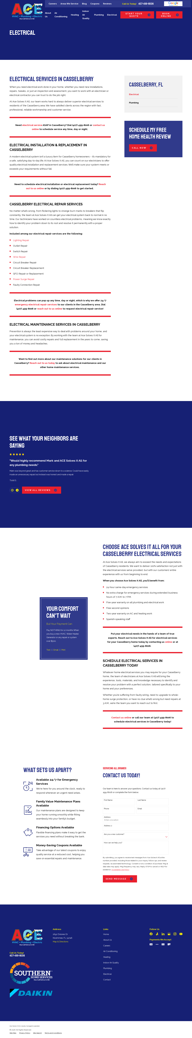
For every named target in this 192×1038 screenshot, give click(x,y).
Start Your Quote (138, 14)
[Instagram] (175, 913)
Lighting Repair (21, 240)
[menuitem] (153, 94)
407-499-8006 (146, 3)
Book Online (170, 14)
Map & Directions (60, 920)
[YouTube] (181, 913)
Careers (53, 3)
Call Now (143, 147)
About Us (107, 919)
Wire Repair (19, 257)
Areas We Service (69, 3)
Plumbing (107, 947)
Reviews (107, 3)
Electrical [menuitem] (112, 15)
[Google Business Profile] (169, 913)
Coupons (94, 3)
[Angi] (157, 913)
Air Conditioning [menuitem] (60, 15)
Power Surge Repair (23, 279)
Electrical (107, 953)
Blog (84, 3)
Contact (107, 958)
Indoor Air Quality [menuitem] (85, 15)
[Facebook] (151, 913)
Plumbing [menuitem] (99, 15)
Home (106, 913)
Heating (106, 936)
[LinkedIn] (163, 913)
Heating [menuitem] (75, 15)
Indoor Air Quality (111, 941)
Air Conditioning (110, 930)
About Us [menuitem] (48, 15)
